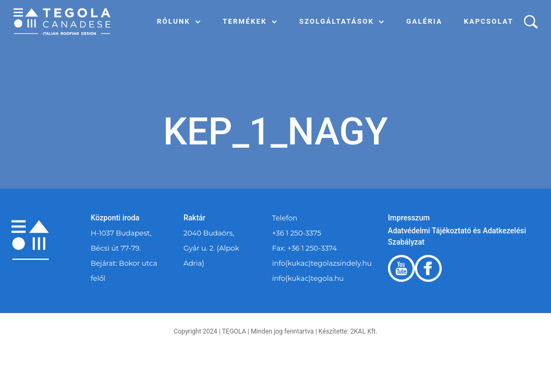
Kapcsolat (488, 21)
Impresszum (409, 217)
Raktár (194, 217)
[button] (179, 21)
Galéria (424, 21)
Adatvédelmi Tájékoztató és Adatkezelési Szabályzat (457, 236)
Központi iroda (115, 217)
